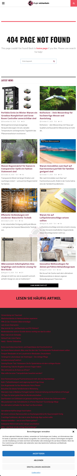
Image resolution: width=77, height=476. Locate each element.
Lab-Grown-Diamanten (10, 325)
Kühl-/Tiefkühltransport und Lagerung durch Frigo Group (22, 382)
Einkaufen (44, 88)
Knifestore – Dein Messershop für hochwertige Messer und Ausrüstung (56, 115)
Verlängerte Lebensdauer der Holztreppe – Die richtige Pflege (24, 357)
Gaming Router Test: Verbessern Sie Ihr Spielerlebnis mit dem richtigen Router (30, 363)
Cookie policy (36, 472)
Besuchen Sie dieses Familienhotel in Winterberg (19, 389)
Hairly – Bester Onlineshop (11, 341)
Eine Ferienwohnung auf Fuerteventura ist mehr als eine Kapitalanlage (27, 379)
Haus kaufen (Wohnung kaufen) (50, 141)
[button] (73, 431)
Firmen (44, 190)
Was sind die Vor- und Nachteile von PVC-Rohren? (20, 328)
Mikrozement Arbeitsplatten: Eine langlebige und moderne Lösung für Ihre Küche (18, 267)
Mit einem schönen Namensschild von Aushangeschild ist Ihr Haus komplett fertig (32, 414)
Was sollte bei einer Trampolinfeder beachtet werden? (21, 373)
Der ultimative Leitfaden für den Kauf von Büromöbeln (21, 405)
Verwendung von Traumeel (11, 315)
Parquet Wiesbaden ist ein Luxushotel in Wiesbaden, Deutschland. (26, 354)
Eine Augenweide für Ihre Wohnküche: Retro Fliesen (20, 385)
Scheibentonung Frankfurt (11, 360)
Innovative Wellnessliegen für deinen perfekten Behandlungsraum (57, 265)
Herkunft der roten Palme (11, 338)
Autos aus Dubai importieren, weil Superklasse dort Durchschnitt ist (26, 347)
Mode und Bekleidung (9, 141)
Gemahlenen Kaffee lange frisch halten (16, 411)
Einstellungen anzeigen (38, 467)
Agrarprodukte (46, 239)
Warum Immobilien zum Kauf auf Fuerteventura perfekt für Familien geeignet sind (57, 169)
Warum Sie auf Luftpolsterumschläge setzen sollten (54, 218)
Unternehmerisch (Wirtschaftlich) (12, 190)
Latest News (7, 80)
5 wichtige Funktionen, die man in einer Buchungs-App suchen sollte (27, 417)
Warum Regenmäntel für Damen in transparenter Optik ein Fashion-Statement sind (18, 169)
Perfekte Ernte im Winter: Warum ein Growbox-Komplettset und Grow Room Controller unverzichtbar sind (19, 115)
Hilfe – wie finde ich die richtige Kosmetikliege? (19, 427)
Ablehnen (38, 460)
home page (42, 48)
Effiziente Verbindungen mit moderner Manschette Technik (16, 216)
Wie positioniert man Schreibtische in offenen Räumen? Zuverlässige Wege (29, 402)
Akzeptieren (38, 454)
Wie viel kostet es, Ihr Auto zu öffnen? (15, 370)
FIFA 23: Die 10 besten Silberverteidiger (16, 322)
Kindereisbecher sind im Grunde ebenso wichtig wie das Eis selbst (26, 332)
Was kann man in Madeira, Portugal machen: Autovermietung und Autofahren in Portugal (35, 392)
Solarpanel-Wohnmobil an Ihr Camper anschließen (20, 424)
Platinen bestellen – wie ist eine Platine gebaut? (19, 421)
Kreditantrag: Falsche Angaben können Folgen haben (21, 367)
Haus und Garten (8, 88)
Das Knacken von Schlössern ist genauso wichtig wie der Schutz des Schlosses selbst (33, 399)
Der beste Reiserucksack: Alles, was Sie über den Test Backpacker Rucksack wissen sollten (35, 350)
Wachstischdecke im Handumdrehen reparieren (19, 318)
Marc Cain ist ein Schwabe (11, 335)
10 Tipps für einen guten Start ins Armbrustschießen (21, 395)
